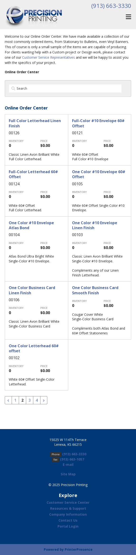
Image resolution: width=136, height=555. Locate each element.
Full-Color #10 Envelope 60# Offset (98, 123)
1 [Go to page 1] (15, 400)
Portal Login (68, 526)
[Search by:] (65, 88)
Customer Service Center (68, 502)
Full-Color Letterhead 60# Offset (33, 174)
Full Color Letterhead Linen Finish (35, 123)
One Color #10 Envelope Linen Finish (94, 225)
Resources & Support (68, 508)
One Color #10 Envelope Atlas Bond (31, 225)
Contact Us (68, 520)
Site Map (68, 474)
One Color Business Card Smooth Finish (95, 290)
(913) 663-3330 (111, 6)
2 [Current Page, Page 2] (22, 400)
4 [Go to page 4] (37, 400)
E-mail (68, 464)
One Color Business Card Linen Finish (32, 290)
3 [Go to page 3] (30, 400)
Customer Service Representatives (48, 57)
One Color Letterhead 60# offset (34, 348)
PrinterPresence (78, 549)
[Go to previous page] (8, 400)
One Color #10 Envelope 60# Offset (98, 174)
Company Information (68, 514)
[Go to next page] (43, 400)
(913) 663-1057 (72, 459)
